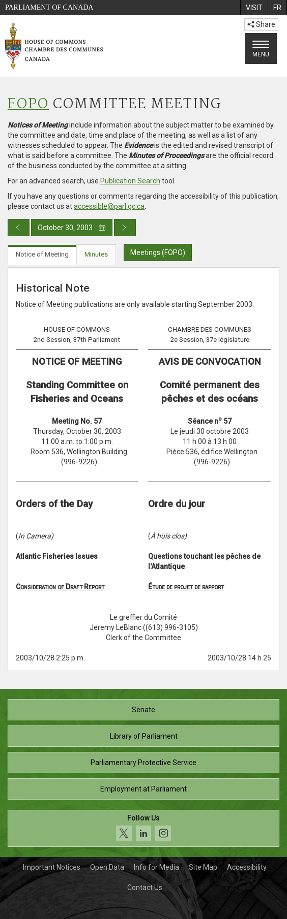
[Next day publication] (125, 227)
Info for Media (156, 867)
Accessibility (247, 867)
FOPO (28, 104)
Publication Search (130, 181)
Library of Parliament (144, 736)
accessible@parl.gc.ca (109, 206)
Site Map (203, 867)
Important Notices (51, 867)
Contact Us (144, 887)
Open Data (107, 867)
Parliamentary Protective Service (143, 762)
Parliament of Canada (49, 7)
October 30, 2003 (72, 228)
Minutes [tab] (96, 254)
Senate (143, 710)
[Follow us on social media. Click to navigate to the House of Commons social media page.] (143, 828)
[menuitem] (254, 7)
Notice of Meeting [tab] (42, 254)
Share (261, 24)
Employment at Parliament (143, 789)
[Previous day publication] (19, 227)
